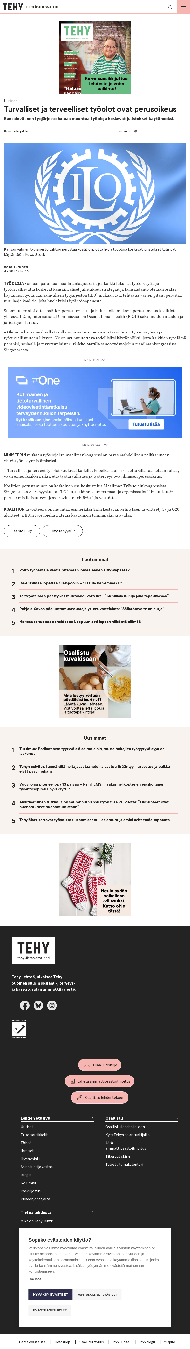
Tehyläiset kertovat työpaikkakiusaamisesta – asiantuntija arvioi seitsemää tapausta (94, 819)
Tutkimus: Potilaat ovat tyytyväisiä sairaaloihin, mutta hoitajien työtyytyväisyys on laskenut (91, 751)
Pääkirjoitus (31, 1191)
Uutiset (27, 1127)
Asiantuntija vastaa (37, 1167)
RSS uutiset (122, 1342)
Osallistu (114, 1118)
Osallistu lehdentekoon (104, 1097)
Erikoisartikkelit (34, 1135)
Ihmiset (27, 1151)
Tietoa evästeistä (32, 1342)
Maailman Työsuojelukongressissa (134, 486)
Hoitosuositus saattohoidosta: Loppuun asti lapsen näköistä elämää (80, 621)
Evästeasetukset (50, 1310)
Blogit (26, 1175)
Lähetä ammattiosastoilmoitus (103, 1081)
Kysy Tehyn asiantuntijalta (127, 1135)
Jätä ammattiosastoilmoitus (125, 1145)
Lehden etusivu (35, 1118)
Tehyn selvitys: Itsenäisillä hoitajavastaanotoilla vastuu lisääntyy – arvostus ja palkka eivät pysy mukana (94, 769)
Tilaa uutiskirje (104, 1065)
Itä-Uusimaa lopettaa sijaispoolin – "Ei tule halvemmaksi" (70, 583)
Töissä (26, 1143)
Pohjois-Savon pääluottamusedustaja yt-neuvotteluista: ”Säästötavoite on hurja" (91, 608)
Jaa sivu (123, 131)
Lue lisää (34, 1283)
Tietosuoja (62, 1342)
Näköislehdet (32, 1229)
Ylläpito (169, 1342)
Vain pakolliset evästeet (99, 1296)
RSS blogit (148, 1342)
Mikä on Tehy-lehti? (37, 1221)
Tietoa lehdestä (36, 1212)
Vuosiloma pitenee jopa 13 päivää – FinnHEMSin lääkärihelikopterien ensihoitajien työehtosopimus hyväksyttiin (91, 787)
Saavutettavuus (91, 1342)
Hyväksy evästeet (50, 1296)
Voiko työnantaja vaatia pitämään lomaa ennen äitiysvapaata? (74, 570)
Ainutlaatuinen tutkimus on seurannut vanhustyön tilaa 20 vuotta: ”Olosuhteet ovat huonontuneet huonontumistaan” (94, 804)
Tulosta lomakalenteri (124, 1164)
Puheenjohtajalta (35, 1199)
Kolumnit (29, 1183)
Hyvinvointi (30, 1159)
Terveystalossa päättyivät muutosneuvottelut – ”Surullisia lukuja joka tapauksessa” (94, 596)
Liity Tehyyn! (60, 531)
